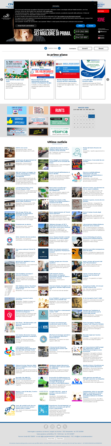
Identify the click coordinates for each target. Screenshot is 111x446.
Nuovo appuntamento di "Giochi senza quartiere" (59, 212)
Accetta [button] (91, 25)
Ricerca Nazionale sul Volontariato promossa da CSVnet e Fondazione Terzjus (41, 81)
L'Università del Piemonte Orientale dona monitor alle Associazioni (58, 348)
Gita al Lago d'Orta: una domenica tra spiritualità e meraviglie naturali (24, 213)
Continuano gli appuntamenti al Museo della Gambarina (26, 160)
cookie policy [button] (49, 11)
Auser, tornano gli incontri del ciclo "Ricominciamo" (92, 262)
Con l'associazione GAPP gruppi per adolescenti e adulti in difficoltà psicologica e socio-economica (93, 349)
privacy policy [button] (30, 20)
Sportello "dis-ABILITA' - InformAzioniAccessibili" (23, 378)
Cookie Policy (60, 438)
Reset (101, 48)
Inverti (85, 48)
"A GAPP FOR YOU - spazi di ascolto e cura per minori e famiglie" (58, 393)
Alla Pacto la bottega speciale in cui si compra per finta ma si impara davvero (59, 336)
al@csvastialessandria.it (48, 436)
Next (107, 79)
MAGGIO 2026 (83, 108)
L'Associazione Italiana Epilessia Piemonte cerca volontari (93, 225)
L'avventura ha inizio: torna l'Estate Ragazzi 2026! (24, 188)
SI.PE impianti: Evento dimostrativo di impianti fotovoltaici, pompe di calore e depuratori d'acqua (59, 276)
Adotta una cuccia (21, 147)
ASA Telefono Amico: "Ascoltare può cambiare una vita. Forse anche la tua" (26, 287)
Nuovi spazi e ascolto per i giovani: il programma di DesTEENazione (57, 189)
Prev (1, 79)
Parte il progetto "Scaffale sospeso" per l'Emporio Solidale (93, 323)
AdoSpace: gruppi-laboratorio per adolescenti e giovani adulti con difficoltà (59, 367)
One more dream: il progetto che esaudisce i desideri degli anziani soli (60, 287)
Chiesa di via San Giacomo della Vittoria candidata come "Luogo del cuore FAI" (26, 367)
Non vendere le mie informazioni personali (69, 16)
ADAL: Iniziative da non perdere (26, 237)
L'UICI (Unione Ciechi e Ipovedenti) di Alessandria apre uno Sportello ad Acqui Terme (26, 348)
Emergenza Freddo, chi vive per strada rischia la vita (93, 286)
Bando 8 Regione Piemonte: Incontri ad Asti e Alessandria (66, 80)
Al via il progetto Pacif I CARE (92, 298)
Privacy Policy (51, 438)
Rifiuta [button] (80, 25)
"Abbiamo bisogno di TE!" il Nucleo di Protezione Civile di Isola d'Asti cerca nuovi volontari (59, 226)
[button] (95, 4)
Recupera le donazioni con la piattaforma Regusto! (25, 311)
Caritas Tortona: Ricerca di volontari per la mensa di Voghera (91, 275)
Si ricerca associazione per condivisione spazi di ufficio (58, 323)
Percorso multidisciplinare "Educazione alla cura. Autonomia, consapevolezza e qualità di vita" (92, 174)
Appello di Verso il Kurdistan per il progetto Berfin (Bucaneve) (93, 366)
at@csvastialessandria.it (63, 436)
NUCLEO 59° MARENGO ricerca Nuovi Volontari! (25, 262)
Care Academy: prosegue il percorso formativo (24, 274)
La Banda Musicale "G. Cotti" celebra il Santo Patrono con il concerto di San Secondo (59, 149)
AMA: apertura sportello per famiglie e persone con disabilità (93, 378)
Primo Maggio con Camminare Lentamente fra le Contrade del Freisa (59, 161)
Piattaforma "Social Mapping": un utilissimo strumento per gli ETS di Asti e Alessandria (60, 407)
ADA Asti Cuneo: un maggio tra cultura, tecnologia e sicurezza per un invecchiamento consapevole (25, 174)
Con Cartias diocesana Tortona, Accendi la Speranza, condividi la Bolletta (26, 336)
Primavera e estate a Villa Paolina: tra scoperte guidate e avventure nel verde (59, 201)
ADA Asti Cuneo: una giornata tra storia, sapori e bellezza (93, 188)
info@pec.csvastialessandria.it (83, 436)
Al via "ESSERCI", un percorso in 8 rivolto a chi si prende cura (59, 298)
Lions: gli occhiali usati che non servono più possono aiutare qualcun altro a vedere (26, 407)
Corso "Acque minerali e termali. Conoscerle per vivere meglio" (59, 237)
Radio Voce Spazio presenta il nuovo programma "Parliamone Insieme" (59, 250)
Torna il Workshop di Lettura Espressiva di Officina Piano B (92, 237)
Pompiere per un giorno (23, 224)
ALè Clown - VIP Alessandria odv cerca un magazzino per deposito (26, 324)
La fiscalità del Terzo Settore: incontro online (92, 80)
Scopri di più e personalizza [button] (26, 25)
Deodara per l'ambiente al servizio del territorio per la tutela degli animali (92, 312)
